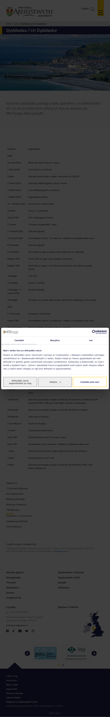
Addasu (55, 382)
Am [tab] (91, 340)
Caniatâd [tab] (19, 340)
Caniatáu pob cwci (89, 382)
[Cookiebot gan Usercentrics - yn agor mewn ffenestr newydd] (94, 332)
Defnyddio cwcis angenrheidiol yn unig (20, 381)
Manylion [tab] (55, 340)
